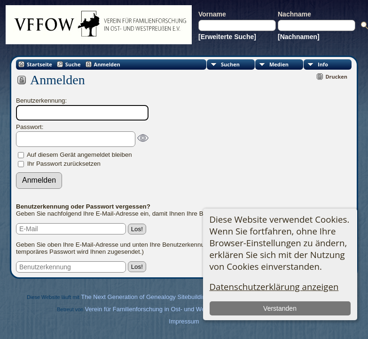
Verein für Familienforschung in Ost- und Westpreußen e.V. (165, 309)
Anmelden (107, 64)
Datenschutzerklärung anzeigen (274, 286)
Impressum (184, 321)
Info (323, 64)
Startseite (39, 64)
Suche (73, 64)
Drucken (336, 76)
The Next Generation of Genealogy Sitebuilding (145, 296)
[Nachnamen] (299, 36)
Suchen (230, 64)
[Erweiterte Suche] (227, 36)
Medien (279, 64)
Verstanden (280, 308)
